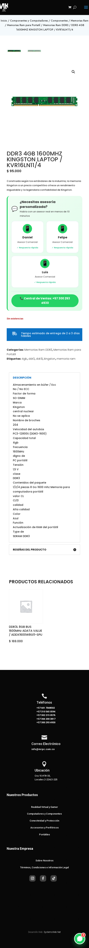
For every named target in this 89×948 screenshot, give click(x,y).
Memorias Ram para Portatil (23, 25)
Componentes (59, 20)
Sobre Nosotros (44, 860)
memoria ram (66, 359)
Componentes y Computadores (29, 20)
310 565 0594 (48, 711)
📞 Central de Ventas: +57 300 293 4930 (45, 300)
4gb (24, 359)
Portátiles (44, 834)
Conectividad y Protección (44, 820)
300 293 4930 (48, 722)
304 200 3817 (48, 718)
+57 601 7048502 (45, 707)
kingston (49, 359)
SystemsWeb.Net (52, 932)
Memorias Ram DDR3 (55, 25)
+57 (38, 711)
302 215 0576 (48, 715)
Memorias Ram (79, 20)
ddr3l (39, 359)
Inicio (4, 20)
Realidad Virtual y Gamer (44, 807)
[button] (73, 71)
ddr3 (31, 359)
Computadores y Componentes (44, 813)
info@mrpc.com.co (43, 749)
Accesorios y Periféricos (44, 827)
